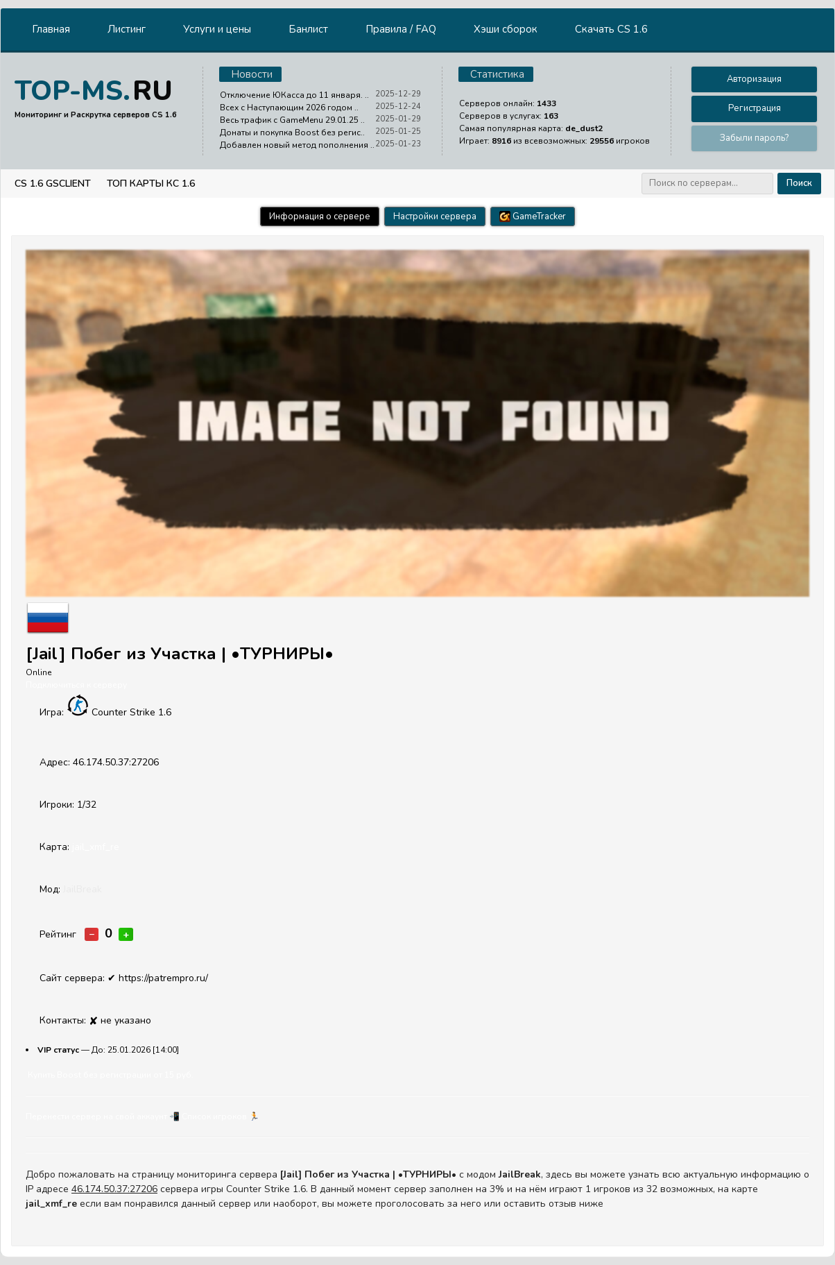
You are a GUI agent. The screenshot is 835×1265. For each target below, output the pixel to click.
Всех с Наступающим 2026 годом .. (289, 107)
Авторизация (754, 79)
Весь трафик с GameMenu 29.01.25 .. (292, 120)
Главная (51, 29)
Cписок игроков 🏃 (220, 1116)
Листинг (126, 29)
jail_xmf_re (95, 847)
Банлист (308, 29)
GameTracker (532, 216)
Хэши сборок (505, 29)
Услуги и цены (217, 29)
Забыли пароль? (754, 138)
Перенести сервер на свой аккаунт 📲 (103, 1116)
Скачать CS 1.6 (611, 29)
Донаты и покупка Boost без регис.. (292, 132)
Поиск (799, 183)
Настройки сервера (434, 216)
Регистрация (754, 108)
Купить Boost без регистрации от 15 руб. (110, 1074)
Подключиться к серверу (76, 684)
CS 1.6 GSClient (53, 183)
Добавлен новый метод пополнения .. (297, 145)
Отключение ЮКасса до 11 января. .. (294, 95)
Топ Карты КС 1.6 (151, 183)
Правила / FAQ (400, 29)
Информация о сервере (319, 216)
